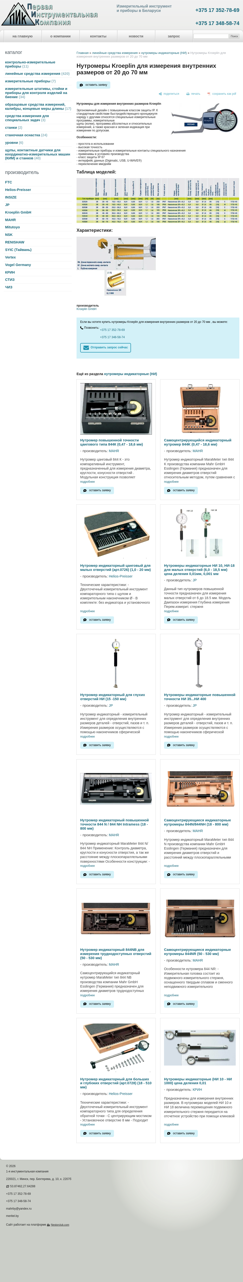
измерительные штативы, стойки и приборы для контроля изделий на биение (36, 93)
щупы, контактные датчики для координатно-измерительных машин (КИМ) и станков (37, 154)
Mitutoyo (12, 227)
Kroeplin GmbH (18, 212)
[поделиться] (169, 94)
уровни (14, 143)
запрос (174, 36)
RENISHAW (14, 242)
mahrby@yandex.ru (19, 1208)
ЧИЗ (8, 287)
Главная (82, 53)
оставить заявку (96, 84)
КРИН (10, 272)
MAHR (10, 220)
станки (13, 127)
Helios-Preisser (18, 190)
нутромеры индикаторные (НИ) (164, 53)
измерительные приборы (30, 81)
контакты (98, 36)
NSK (9, 235)
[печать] (193, 94)
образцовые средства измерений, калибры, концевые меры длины (38, 107)
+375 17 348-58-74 (217, 23)
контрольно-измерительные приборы (30, 64)
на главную (23, 36)
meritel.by (12, 1216)
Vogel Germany (18, 265)
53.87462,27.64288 (22, 1186)
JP (7, 205)
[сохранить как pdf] (221, 94)
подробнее (87, 481)
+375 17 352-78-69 (217, 10)
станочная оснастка (26, 135)
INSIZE (11, 197)
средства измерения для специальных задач (27, 118)
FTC (8, 182)
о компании (60, 36)
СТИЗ (10, 280)
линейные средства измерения (37, 74)
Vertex (10, 257)
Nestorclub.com (60, 1224)
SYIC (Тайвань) (18, 250)
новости (136, 36)
